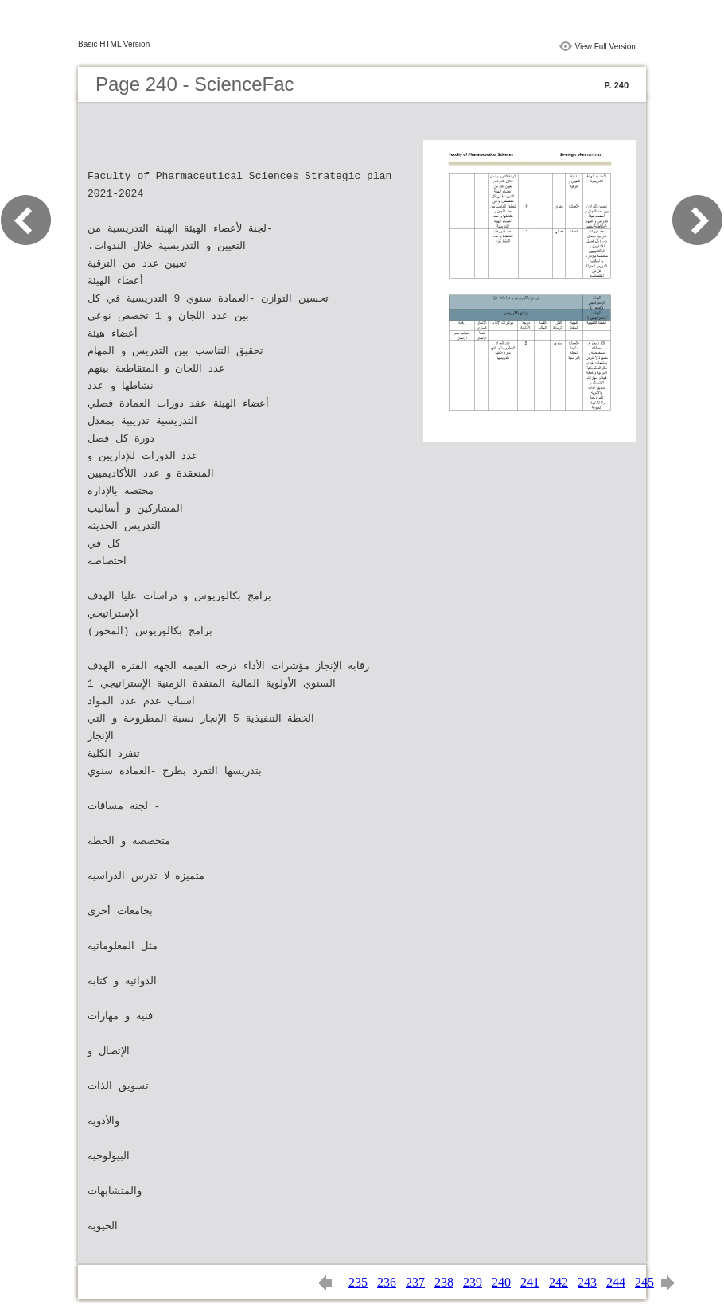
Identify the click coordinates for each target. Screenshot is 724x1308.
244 (615, 1282)
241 (529, 1282)
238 (443, 1282)
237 (415, 1282)
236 (386, 1282)
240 (501, 1282)
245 (644, 1282)
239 (472, 1282)
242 (558, 1282)
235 (358, 1282)
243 (587, 1282)
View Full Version (605, 46)
